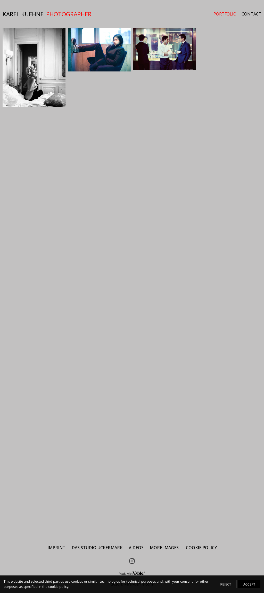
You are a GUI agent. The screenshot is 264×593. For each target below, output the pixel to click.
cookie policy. (58, 586)
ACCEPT (249, 584)
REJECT (225, 584)
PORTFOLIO (224, 14)
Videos (136, 547)
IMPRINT (56, 547)
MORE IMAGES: (165, 547)
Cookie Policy (201, 547)
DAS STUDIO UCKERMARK (97, 547)
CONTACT (251, 14)
